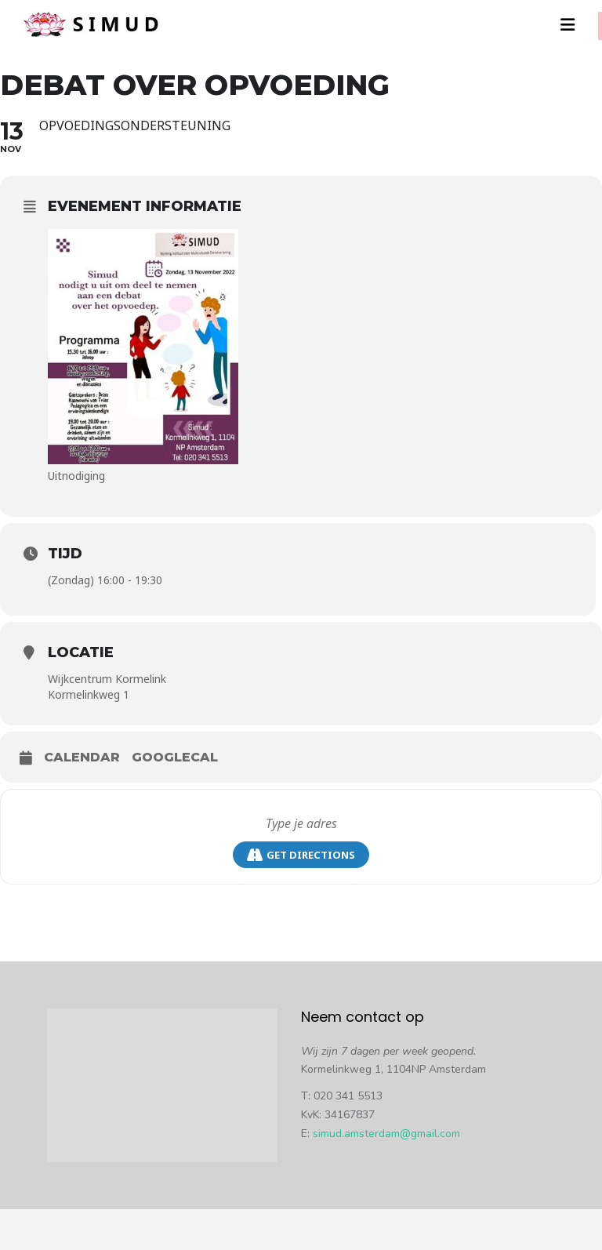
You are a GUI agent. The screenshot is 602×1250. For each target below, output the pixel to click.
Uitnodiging (76, 475)
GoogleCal (175, 757)
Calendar (82, 757)
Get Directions (301, 855)
